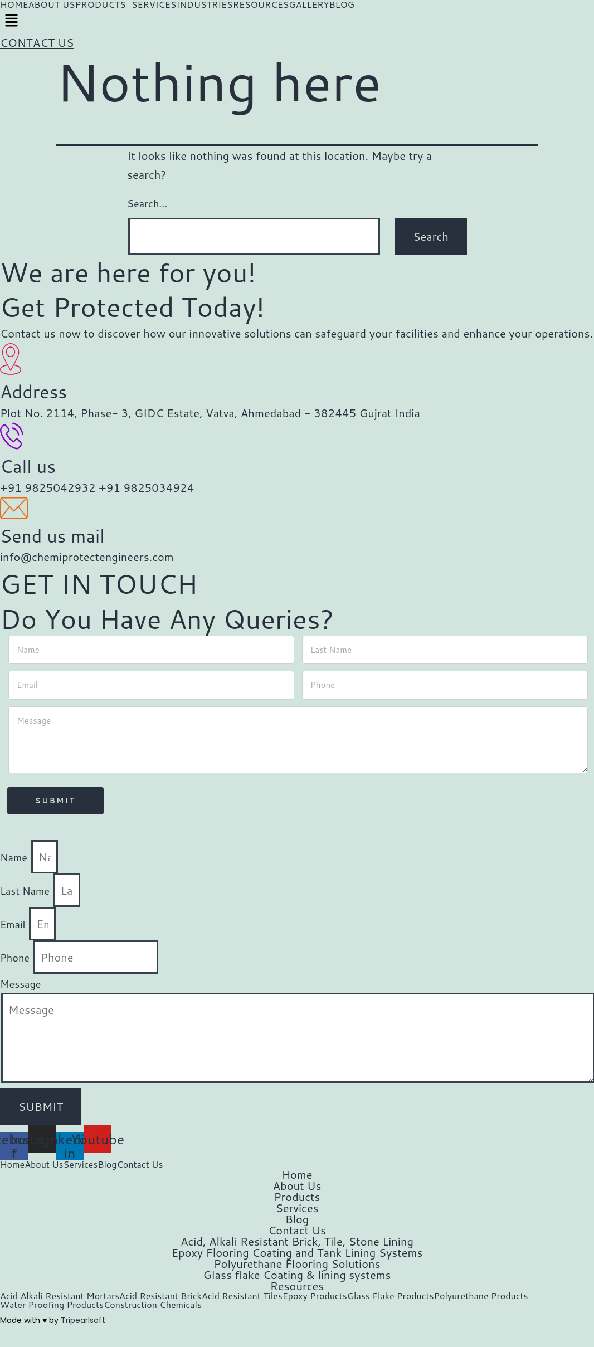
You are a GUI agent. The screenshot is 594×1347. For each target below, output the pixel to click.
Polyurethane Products (481, 1295)
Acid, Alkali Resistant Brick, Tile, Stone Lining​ (297, 1241)
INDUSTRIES (204, 4)
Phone (16, 957)
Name (15, 857)
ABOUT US (51, 4)
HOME (14, 4)
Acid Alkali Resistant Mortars (59, 1295)
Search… (147, 203)
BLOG (341, 4)
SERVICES (154, 4)
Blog (107, 1164)
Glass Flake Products (390, 1295)
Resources (297, 1285)
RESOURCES (261, 4)
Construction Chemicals (153, 1304)
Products (297, 1196)
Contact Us (139, 1164)
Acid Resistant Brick (160, 1295)
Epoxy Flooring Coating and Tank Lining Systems (297, 1252)
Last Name (26, 891)
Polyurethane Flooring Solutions (297, 1263)
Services (81, 1164)
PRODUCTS (100, 4)
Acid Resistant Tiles (242, 1295)
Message (20, 984)
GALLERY (309, 4)
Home (12, 1164)
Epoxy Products (315, 1295)
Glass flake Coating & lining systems (297, 1274)
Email (14, 924)
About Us (44, 1164)
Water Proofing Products (52, 1304)
